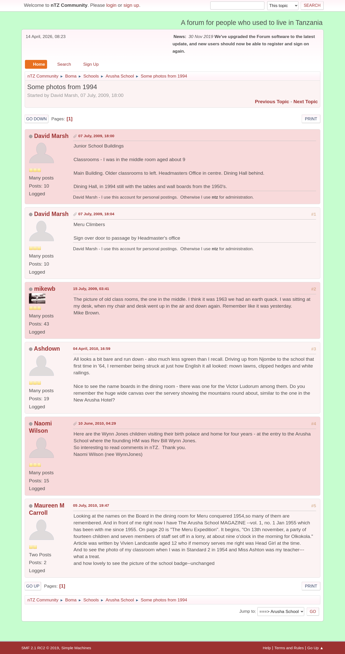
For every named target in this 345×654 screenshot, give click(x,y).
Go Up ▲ (315, 648)
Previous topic (272, 101)
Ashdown (47, 348)
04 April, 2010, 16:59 (91, 348)
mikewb (44, 288)
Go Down (36, 119)
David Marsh (51, 136)
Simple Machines (76, 648)
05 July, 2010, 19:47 (91, 505)
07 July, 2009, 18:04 (96, 214)
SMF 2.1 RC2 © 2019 (40, 648)
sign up (131, 5)
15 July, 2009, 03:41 (91, 288)
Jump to (247, 611)
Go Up (33, 586)
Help (267, 648)
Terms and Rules (289, 648)
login (111, 5)
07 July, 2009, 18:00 (96, 136)
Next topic (305, 101)
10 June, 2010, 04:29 (97, 423)
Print (311, 119)
